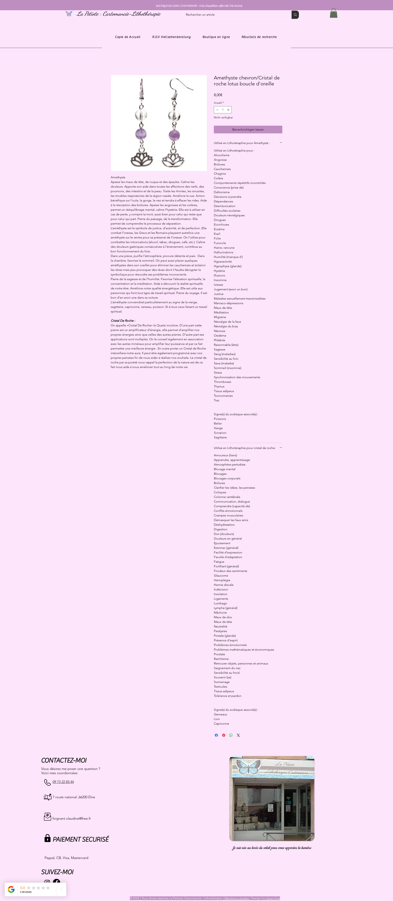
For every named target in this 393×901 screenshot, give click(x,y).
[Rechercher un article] (234, 15)
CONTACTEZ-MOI (63, 760)
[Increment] (228, 109)
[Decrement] (216, 109)
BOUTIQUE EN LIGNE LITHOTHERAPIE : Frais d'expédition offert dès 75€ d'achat (199, 6)
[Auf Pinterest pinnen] (223, 735)
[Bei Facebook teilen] (216, 735)
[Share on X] (238, 735)
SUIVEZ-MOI (57, 872)
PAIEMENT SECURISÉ (80, 839)
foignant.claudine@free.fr (71, 818)
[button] (334, 13)
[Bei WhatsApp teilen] (231, 735)
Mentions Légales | (237, 898)
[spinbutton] (222, 109)
